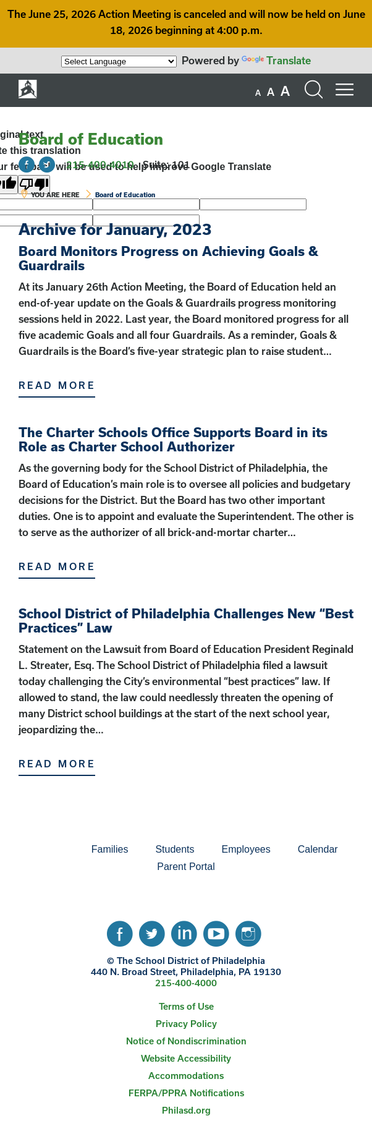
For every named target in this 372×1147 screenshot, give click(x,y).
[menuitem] (35, 849)
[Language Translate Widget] (119, 61)
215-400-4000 (186, 983)
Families (110, 849)
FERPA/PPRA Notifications (186, 1093)
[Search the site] (313, 89)
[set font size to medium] (270, 92)
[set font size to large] (285, 90)
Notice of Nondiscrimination (186, 1041)
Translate (276, 60)
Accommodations (186, 1075)
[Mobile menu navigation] (344, 89)
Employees (246, 849)
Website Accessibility (186, 1058)
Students (174, 849)
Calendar (318, 849)
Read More (57, 385)
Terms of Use (186, 1006)
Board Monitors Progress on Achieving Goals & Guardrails (168, 258)
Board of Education (91, 139)
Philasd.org (186, 1110)
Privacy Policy (186, 1023)
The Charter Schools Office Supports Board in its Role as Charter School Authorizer (173, 439)
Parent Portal (185, 866)
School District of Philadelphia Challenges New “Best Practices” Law (186, 620)
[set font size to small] (258, 92)
